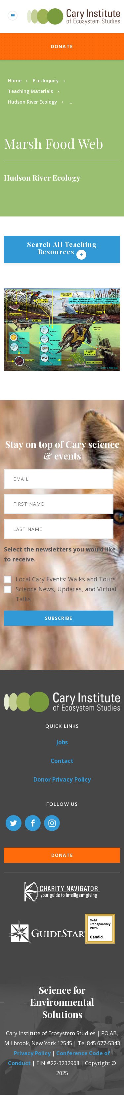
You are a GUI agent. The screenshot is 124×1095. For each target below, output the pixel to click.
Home (14, 80)
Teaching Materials (30, 91)
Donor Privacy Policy (62, 779)
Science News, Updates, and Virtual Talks (66, 594)
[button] (62, 369)
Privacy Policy (32, 1053)
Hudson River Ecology (32, 102)
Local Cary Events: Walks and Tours (66, 579)
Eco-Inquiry (46, 80)
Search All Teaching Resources (62, 248)
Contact (62, 761)
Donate (62, 46)
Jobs (62, 742)
